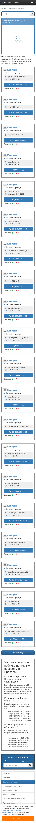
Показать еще (18, 653)
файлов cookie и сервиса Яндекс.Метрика (11, 811)
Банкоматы (7, 778)
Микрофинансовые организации (14, 799)
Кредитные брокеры (10, 790)
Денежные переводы (10, 782)
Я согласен (18, 819)
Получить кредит (9, 803)
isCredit (6, 3)
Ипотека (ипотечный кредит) (13, 786)
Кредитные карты (9, 794)
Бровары (17, 2)
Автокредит (7, 773)
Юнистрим (12, 70)
